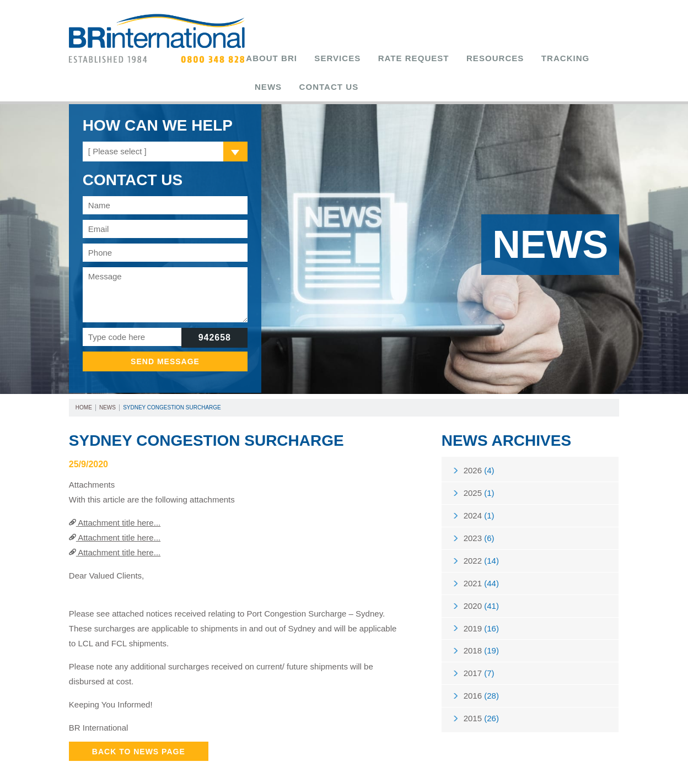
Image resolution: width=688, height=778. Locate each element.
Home (84, 379)
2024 (479, 491)
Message (165, 266)
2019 (481, 612)
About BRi (276, 58)
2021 (481, 564)
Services (326, 58)
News (539, 58)
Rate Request (384, 58)
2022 (481, 539)
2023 (479, 515)
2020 (481, 588)
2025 (479, 467)
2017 (479, 661)
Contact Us (584, 58)
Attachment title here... (114, 494)
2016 (481, 685)
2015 (481, 709)
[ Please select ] (117, 122)
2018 (481, 636)
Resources (447, 58)
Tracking (500, 58)
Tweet (414, 764)
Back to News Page (138, 722)
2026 (479, 442)
